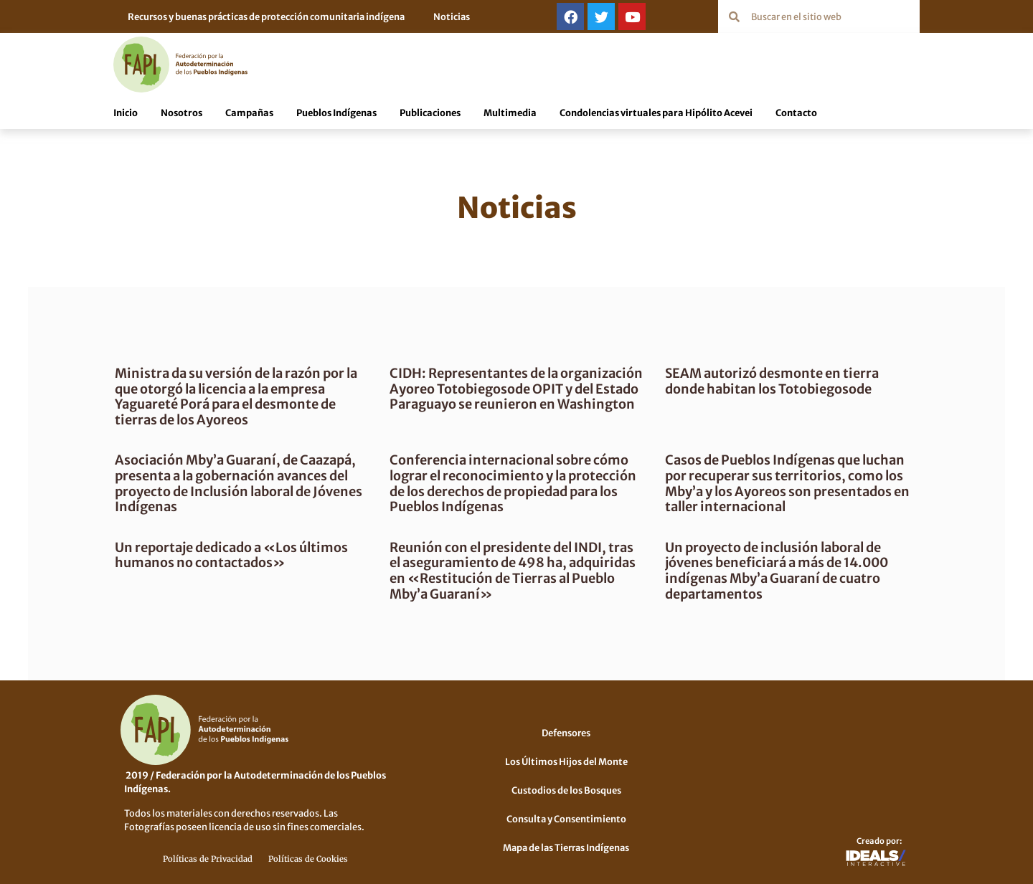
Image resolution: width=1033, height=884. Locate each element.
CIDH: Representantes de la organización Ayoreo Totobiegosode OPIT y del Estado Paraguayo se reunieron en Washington (505, 395)
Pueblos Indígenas (336, 112)
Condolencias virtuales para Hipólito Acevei (656, 112)
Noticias (451, 16)
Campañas (249, 112)
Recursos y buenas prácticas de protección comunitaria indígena (266, 16)
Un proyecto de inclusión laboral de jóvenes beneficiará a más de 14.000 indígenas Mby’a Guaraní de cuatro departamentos (773, 570)
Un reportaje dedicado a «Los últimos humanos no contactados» (239, 554)
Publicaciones (430, 112)
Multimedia (510, 112)
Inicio (125, 112)
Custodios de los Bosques (566, 789)
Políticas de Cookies (308, 858)
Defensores (566, 732)
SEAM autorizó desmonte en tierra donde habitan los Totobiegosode (769, 380)
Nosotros (181, 112)
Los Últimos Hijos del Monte (566, 760)
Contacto (796, 112)
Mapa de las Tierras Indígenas (566, 846)
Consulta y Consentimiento (566, 818)
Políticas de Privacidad (208, 858)
